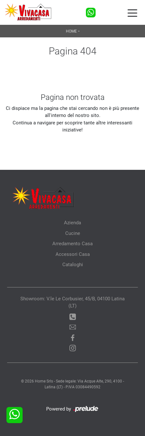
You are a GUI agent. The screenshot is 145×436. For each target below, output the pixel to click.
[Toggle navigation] (132, 12)
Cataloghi (72, 264)
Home (71, 31)
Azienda (72, 223)
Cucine (72, 233)
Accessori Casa (73, 254)
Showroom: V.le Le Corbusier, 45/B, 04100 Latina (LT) (72, 302)
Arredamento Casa (72, 244)
